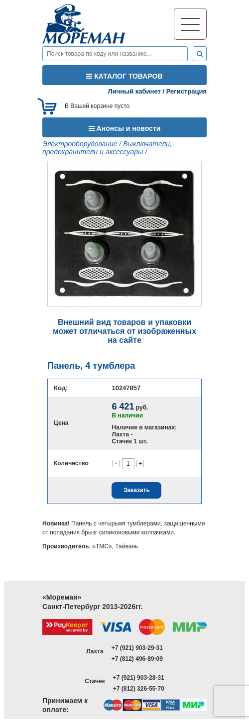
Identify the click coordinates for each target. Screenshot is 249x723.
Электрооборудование (80, 144)
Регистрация (186, 91)
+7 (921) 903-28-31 (138, 677)
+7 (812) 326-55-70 (138, 688)
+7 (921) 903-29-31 (137, 647)
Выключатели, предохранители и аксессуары (107, 148)
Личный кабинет (134, 91)
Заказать (137, 490)
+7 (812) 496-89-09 (137, 658)
